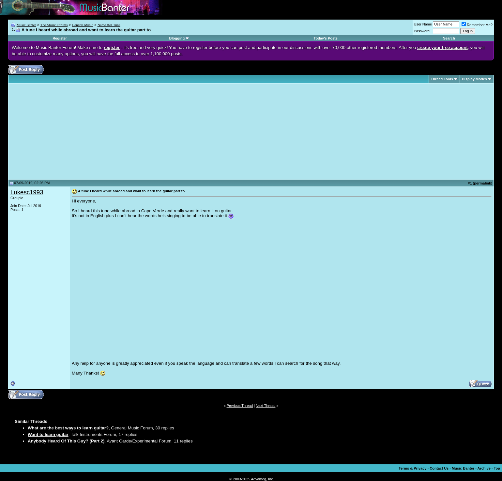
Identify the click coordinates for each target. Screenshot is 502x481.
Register (60, 38)
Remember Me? (477, 25)
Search (449, 38)
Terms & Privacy (412, 468)
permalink (482, 183)
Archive (484, 468)
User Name (423, 24)
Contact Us (439, 468)
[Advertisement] (65, 131)
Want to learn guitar (48, 434)
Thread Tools (442, 79)
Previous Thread (240, 406)
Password (422, 31)
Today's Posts (326, 38)
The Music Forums (54, 25)
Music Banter (26, 25)
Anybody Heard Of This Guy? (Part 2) (66, 441)
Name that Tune (109, 25)
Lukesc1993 (26, 192)
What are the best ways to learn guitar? (68, 427)
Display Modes (474, 79)
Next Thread (265, 406)
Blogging (177, 38)
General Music (82, 25)
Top (497, 468)
